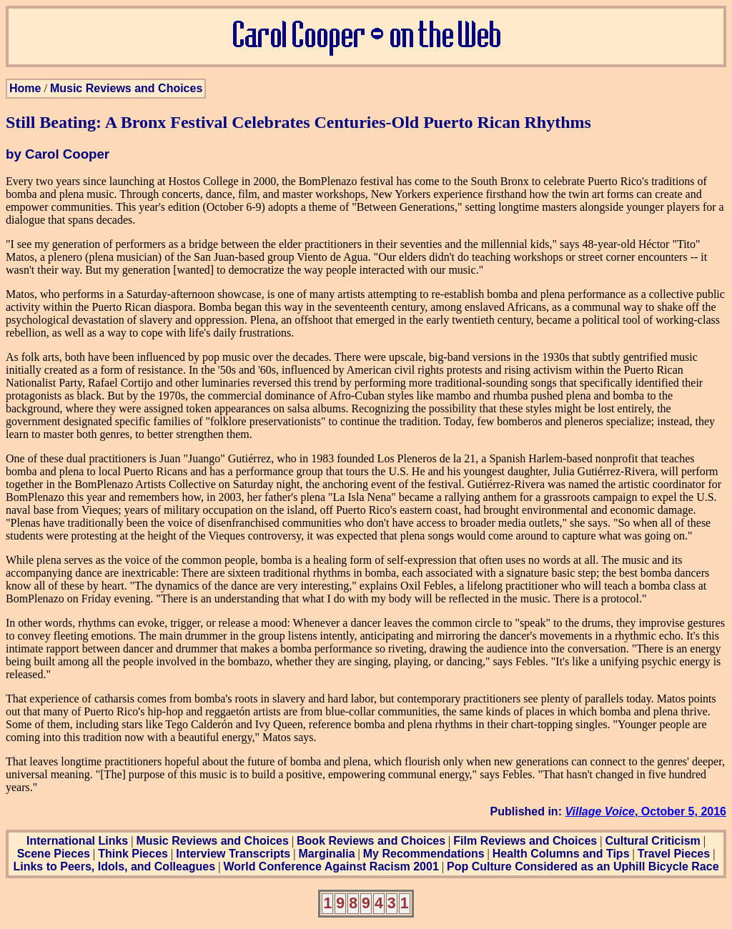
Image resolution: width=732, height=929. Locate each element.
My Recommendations (424, 854)
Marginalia (326, 854)
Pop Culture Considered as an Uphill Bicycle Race (583, 866)
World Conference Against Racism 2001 (330, 866)
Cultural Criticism (652, 841)
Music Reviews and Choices (126, 88)
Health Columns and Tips (561, 854)
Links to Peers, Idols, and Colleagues (114, 866)
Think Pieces (133, 854)
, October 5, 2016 (645, 811)
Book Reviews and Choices (371, 841)
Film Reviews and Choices (525, 841)
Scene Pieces (53, 854)
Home (25, 88)
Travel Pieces (674, 854)
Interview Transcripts (233, 854)
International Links (77, 841)
